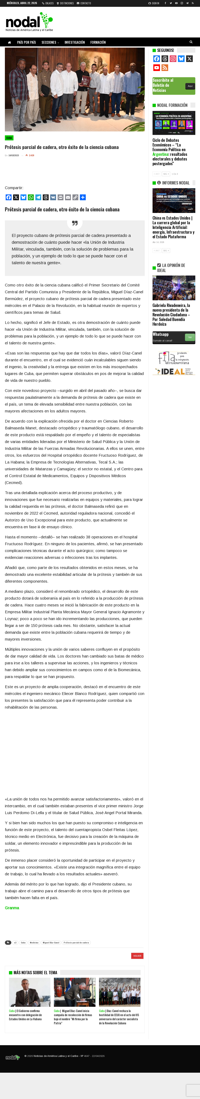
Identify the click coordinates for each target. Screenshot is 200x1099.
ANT (157, 174)
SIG (166, 174)
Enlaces (48, 3)
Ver (190, 337)
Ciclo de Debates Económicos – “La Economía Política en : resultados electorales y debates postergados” (170, 151)
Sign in (153, 3)
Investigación (75, 42)
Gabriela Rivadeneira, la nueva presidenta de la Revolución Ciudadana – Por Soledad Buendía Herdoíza (171, 314)
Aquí (190, 86)
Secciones (49, 42)
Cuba (9, 138)
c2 (15, 942)
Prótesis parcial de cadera (76, 942)
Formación (98, 42)
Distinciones (65, 3)
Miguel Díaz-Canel (51, 942)
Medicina (34, 942)
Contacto (84, 3)
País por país (26, 42)
